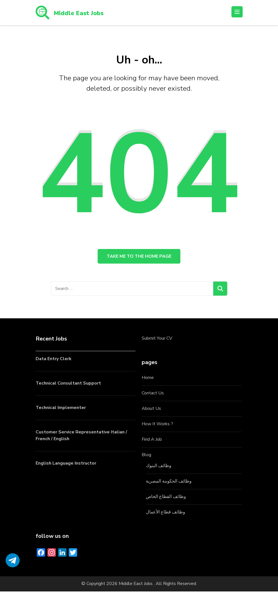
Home (148, 387)
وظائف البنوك (158, 475)
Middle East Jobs (85, 12)
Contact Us (153, 403)
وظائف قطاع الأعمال (165, 521)
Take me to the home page (139, 261)
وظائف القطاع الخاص (166, 506)
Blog (146, 464)
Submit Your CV (157, 348)
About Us (151, 418)
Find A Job (152, 449)
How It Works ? (157, 434)
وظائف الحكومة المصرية (169, 491)
